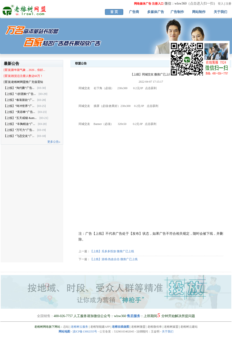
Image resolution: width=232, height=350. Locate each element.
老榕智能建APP (100, 326)
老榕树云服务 (79, 326)
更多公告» (53, 141)
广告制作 (177, 12)
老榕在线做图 (120, 326)
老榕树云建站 (189, 326)
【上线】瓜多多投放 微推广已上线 (112, 251)
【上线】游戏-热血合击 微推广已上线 (114, 259)
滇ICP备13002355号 (85, 331)
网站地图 (64, 331)
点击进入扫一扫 (202, 3)
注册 (228, 3)
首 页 (114, 12)
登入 (221, 3)
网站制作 (199, 12)
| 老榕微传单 (154, 326)
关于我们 (220, 12)
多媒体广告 (155, 12)
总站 (66, 326)
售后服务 (133, 316)
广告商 (134, 12)
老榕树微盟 (138, 326)
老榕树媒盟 (171, 326)
